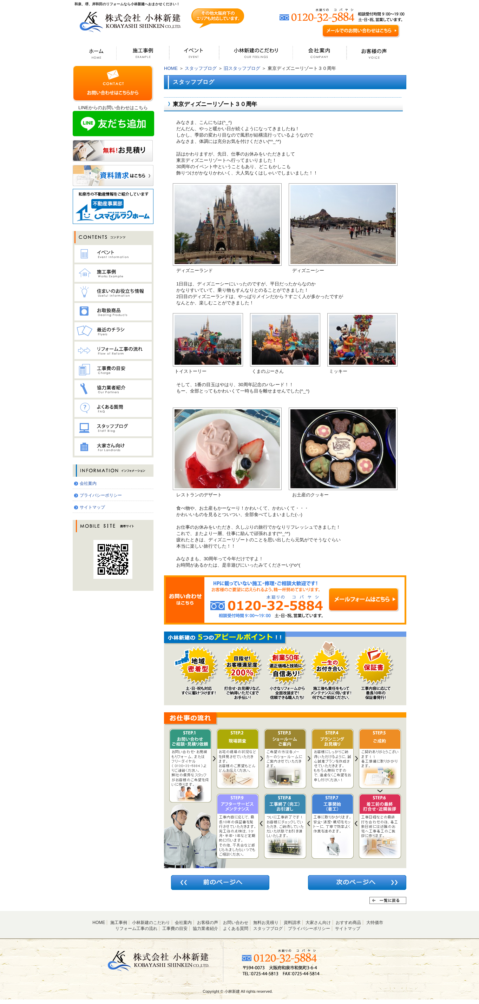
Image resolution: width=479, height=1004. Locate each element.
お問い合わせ (235, 922)
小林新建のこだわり (151, 922)
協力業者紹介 (205, 928)
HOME (171, 68)
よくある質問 (235, 928)
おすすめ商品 (348, 922)
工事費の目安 (175, 928)
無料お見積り (265, 922)
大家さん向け (318, 922)
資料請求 (292, 922)
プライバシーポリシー (101, 495)
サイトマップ (92, 507)
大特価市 (374, 922)
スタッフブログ (201, 68)
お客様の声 (207, 922)
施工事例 (118, 922)
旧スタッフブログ (242, 68)
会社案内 (88, 483)
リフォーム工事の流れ (136, 928)
